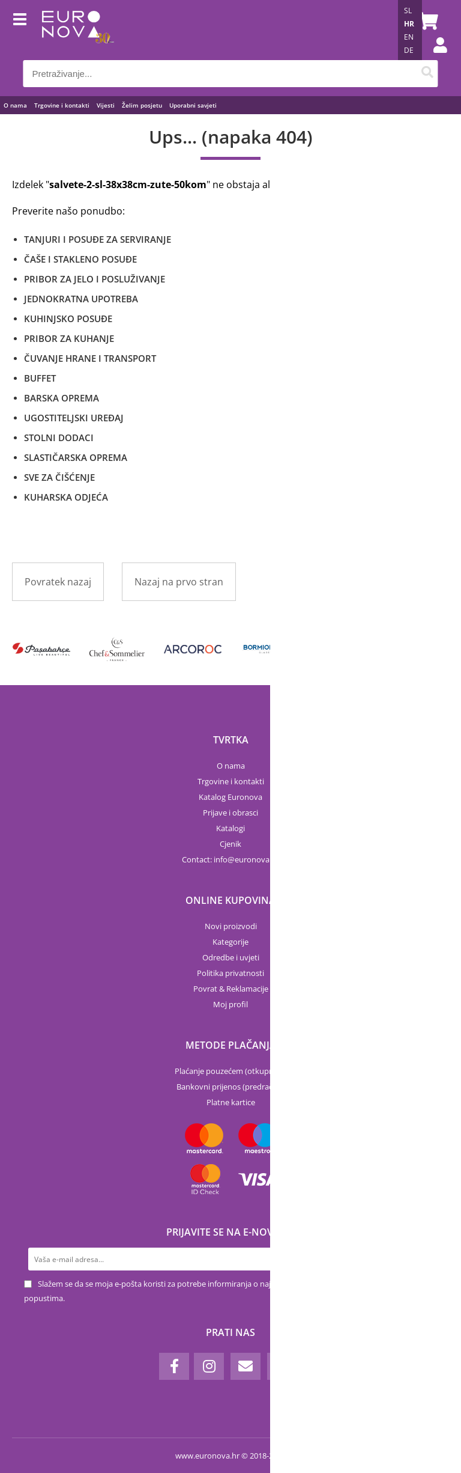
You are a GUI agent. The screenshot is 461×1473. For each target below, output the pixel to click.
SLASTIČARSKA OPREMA (75, 457)
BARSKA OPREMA (61, 398)
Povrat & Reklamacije (230, 988)
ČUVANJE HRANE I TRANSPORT (90, 358)
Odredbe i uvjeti (230, 957)
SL (408, 10)
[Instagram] (209, 1366)
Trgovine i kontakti (61, 105)
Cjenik (230, 843)
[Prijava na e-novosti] (425, 1259)
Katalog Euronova (230, 796)
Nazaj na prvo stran (178, 581)
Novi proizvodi (231, 926)
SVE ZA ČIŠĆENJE (59, 477)
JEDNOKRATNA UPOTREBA (81, 299)
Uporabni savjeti (193, 105)
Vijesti (106, 105)
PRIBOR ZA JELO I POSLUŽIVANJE (94, 279)
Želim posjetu (142, 105)
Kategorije (230, 941)
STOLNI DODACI (59, 438)
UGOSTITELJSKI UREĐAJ (74, 418)
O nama (15, 105)
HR (409, 24)
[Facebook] (174, 1366)
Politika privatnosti (230, 973)
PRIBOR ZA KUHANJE (69, 338)
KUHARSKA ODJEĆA (66, 497)
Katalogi (230, 828)
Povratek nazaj (58, 581)
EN (409, 37)
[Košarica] (426, 21)
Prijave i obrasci (230, 812)
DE (409, 50)
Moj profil (230, 1004)
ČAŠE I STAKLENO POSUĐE (80, 259)
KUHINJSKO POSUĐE (68, 319)
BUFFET (40, 378)
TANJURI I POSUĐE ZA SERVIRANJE (97, 239)
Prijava (434, 57)
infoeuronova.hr (246, 859)
